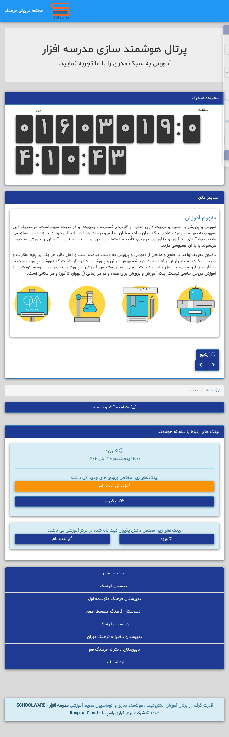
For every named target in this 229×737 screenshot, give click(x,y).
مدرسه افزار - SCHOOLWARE (42, 705)
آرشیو (207, 354)
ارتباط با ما (114, 663)
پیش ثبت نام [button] (114, 487)
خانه (213, 390)
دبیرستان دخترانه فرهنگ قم (114, 650)
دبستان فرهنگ (114, 587)
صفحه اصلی (114, 574)
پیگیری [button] (114, 502)
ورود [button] (166, 539)
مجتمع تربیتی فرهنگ (24, 11)
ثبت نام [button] (63, 539)
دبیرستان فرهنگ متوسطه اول (114, 600)
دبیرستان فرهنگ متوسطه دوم (114, 612)
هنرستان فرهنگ (114, 625)
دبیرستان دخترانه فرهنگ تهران (114, 637)
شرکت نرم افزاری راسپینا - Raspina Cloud (107, 713)
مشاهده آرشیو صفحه (114, 407)
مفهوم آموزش (200, 218)
